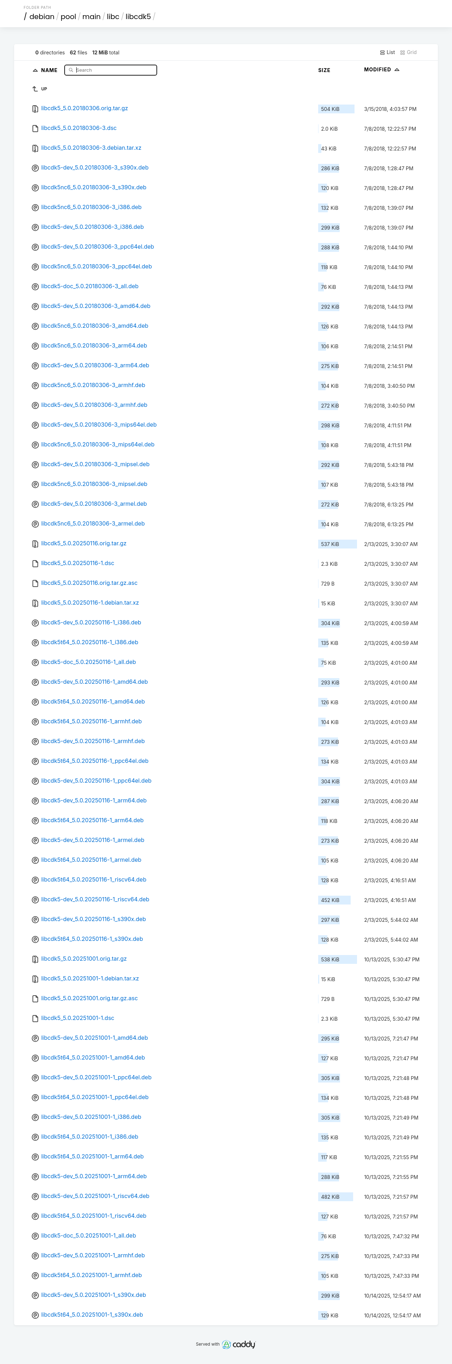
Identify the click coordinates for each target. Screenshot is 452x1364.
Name (50, 70)
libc (113, 17)
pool (68, 17)
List (387, 52)
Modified (382, 69)
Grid (408, 52)
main (91, 17)
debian (42, 17)
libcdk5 (138, 17)
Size (324, 70)
